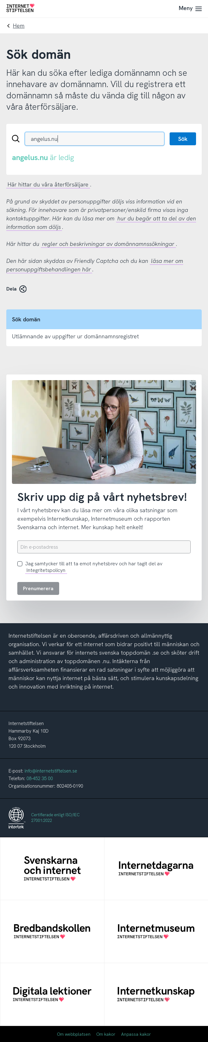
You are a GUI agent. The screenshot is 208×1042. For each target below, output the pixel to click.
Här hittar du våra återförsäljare (48, 184)
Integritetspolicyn (45, 570)
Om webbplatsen (74, 1034)
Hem (19, 25)
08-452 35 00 (39, 778)
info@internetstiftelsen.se (51, 771)
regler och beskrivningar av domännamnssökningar (108, 243)
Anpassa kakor (136, 1034)
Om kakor (105, 1034)
